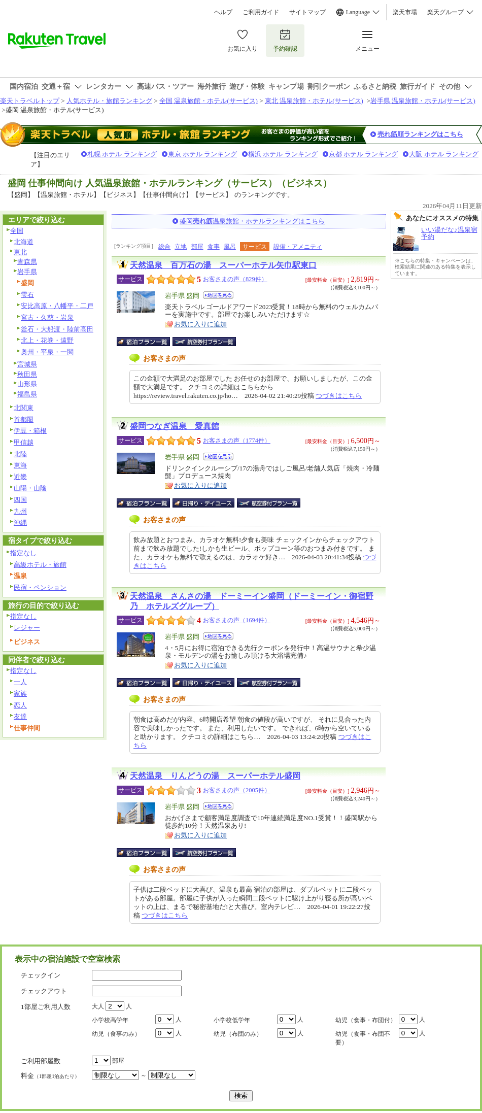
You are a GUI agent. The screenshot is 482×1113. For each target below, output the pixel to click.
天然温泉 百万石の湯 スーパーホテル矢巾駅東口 (223, 265)
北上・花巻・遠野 (47, 340)
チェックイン (40, 975)
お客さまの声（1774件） (236, 440)
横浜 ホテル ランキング (283, 154)
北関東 (23, 408)
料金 (50, 1076)
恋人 (20, 705)
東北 (20, 252)
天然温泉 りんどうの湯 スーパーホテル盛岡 (215, 775)
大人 (98, 1006)
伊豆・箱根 (30, 430)
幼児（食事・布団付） (365, 1020)
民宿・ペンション (40, 587)
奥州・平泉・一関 (47, 352)
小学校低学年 (232, 1020)
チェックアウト (44, 991)
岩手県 (27, 272)
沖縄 (20, 522)
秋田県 (27, 374)
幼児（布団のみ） (238, 1033)
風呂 (230, 246)
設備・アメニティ (297, 246)
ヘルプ (223, 12)
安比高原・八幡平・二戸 (57, 306)
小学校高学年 (110, 1020)
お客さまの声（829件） (235, 279)
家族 (20, 693)
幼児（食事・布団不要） (362, 1038)
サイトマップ (307, 12)
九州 (20, 511)
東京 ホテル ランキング (202, 154)
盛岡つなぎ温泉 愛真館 (174, 426)
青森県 (27, 261)
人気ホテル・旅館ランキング (109, 101)
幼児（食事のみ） (116, 1033)
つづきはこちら (339, 395)
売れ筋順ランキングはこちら (420, 134)
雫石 (27, 294)
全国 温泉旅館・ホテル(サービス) (208, 101)
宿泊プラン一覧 (148, 341)
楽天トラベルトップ (29, 101)
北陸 (20, 454)
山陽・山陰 (30, 488)
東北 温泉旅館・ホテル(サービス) (314, 101)
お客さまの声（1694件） (236, 620)
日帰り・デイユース (204, 503)
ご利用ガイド (261, 12)
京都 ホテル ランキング (363, 154)
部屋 (197, 246)
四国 (20, 499)
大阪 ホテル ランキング (443, 154)
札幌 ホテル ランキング (122, 154)
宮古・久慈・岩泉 (47, 317)
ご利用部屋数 (40, 1061)
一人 (20, 682)
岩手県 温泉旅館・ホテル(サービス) (422, 101)
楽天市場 (405, 12)
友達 (20, 716)
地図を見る (218, 295)
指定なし (23, 553)
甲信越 (23, 442)
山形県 (27, 384)
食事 (214, 246)
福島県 (27, 394)
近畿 (20, 477)
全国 (16, 230)
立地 (181, 246)
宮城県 (27, 364)
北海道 (23, 242)
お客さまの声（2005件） (236, 790)
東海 (20, 465)
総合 (164, 246)
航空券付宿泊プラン (204, 341)
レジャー (27, 627)
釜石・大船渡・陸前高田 (57, 329)
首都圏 (23, 419)
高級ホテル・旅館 (40, 564)
